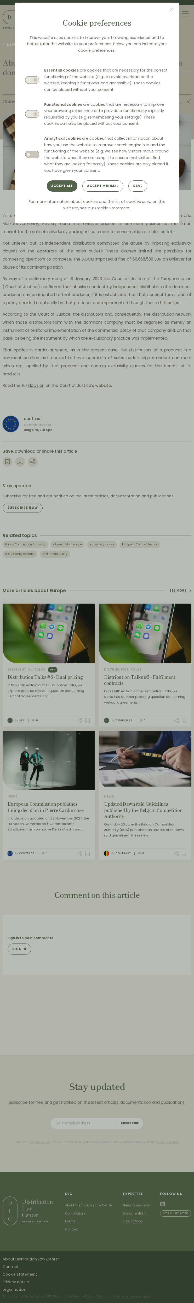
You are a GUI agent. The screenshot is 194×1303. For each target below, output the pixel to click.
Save (137, 186)
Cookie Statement (112, 208)
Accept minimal (102, 186)
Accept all (62, 186)
